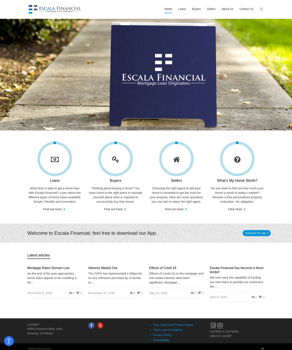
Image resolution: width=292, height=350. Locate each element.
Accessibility (161, 340)
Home (168, 9)
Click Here (235, 209)
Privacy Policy (162, 335)
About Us (227, 9)
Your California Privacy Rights (173, 324)
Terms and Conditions (167, 330)
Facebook (91, 325)
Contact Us (246, 9)
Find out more (53, 209)
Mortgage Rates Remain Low (48, 268)
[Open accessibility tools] (9, 341)
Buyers (196, 9)
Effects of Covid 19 (162, 268)
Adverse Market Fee (102, 268)
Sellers (211, 9)
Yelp (100, 325)
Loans (182, 9)
